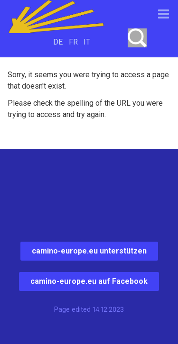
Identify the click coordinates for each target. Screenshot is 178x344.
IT (87, 41)
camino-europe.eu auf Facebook (89, 281)
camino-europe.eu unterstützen (89, 250)
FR (73, 41)
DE (58, 41)
